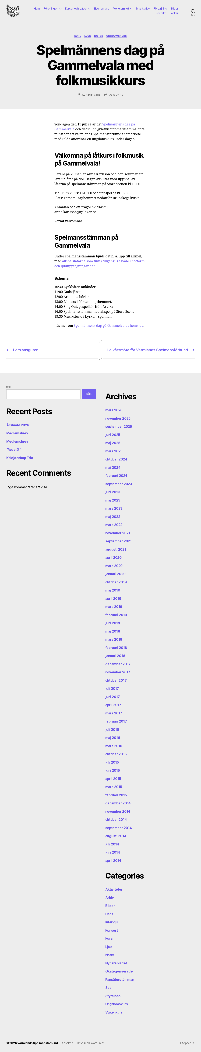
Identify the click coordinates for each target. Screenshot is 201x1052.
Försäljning (160, 8)
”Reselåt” (13, 450)
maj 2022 (112, 517)
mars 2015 (113, 787)
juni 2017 (112, 697)
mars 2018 (113, 639)
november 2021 (117, 533)
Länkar (174, 13)
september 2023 (118, 484)
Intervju (111, 922)
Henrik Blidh (93, 94)
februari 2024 (116, 476)
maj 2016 (112, 738)
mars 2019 (113, 607)
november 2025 (118, 418)
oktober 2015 (116, 754)
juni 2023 (112, 492)
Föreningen (51, 8)
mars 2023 (114, 508)
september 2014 (118, 828)
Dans (109, 914)
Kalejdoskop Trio (19, 458)
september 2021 (118, 541)
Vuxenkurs (114, 1012)
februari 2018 (116, 648)
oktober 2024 (116, 459)
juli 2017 (112, 689)
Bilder (174, 8)
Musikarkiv (143, 8)
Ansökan (67, 1043)
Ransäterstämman (119, 980)
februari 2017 (116, 721)
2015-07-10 (116, 94)
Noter (98, 36)
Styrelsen (113, 996)
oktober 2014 (116, 820)
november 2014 (117, 811)
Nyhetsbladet (116, 963)
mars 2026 (114, 410)
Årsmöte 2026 (17, 425)
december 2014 (118, 803)
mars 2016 (113, 746)
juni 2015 (112, 770)
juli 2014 (112, 844)
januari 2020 (115, 574)
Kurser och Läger (76, 8)
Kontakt (161, 13)
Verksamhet (121, 8)
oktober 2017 (116, 680)
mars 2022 (114, 525)
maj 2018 (112, 631)
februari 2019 (116, 615)
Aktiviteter (114, 889)
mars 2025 (114, 451)
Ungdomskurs (116, 36)
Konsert (111, 930)
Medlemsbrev (17, 433)
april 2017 (113, 705)
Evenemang (101, 8)
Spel (109, 988)
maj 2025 (112, 443)
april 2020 (113, 558)
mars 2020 (114, 566)
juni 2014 (112, 852)
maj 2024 (112, 468)
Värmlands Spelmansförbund (37, 1043)
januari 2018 (115, 656)
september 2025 (118, 427)
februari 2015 (116, 795)
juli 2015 (112, 762)
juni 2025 (112, 435)
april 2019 (113, 599)
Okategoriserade (119, 971)
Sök (8, 387)
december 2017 (118, 664)
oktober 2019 (116, 582)
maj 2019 (112, 590)
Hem (37, 8)
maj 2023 (112, 500)
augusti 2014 (115, 836)
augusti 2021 (115, 549)
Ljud (87, 36)
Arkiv (109, 898)
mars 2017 (113, 713)
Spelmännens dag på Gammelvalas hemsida (108, 326)
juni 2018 (112, 623)
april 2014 (113, 861)
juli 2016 (112, 730)
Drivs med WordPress (91, 1043)
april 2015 (113, 779)
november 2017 (117, 672)
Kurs (77, 36)
